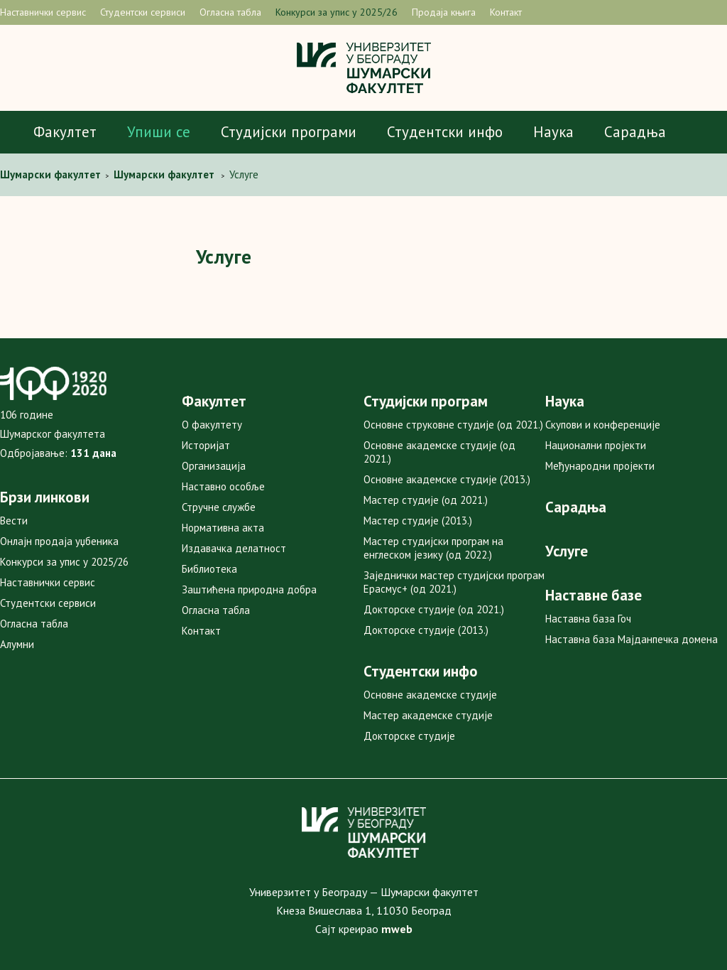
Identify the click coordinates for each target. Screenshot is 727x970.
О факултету (212, 424)
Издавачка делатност (234, 548)
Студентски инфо (445, 131)
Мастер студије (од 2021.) (426, 500)
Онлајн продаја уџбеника (59, 541)
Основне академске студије (430, 694)
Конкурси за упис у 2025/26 (336, 12)
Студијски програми (288, 131)
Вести (14, 520)
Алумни (17, 644)
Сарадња (635, 131)
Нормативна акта (223, 527)
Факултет (65, 131)
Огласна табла (230, 12)
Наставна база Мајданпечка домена (631, 639)
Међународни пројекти (600, 466)
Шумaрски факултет (52, 174)
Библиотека (209, 569)
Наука (553, 131)
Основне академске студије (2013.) (447, 479)
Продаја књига (444, 12)
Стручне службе (219, 507)
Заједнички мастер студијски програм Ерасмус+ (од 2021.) (454, 582)
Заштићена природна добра (249, 589)
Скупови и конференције (602, 424)
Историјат (206, 445)
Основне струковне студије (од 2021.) (453, 424)
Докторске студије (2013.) (426, 630)
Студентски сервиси (142, 12)
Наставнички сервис (43, 12)
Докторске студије (409, 736)
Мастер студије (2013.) (418, 520)
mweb (396, 929)
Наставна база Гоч (588, 618)
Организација (214, 466)
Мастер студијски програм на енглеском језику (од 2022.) (433, 547)
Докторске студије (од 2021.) (434, 609)
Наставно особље (223, 486)
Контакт (506, 12)
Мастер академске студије (428, 715)
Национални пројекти (595, 445)
